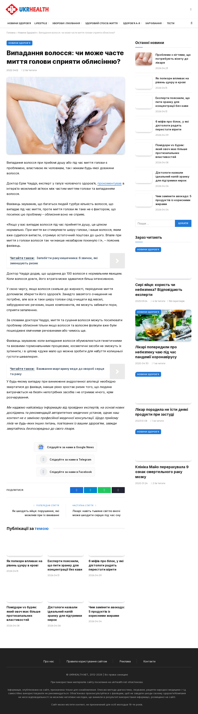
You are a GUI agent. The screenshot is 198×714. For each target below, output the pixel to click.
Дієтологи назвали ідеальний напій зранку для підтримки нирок (65, 613)
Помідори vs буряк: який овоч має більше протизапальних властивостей (23, 613)
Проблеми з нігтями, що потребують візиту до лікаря (173, 58)
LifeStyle (40, 23)
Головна (11, 32)
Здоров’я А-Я (131, 23)
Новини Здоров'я (27, 32)
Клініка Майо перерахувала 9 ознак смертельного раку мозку (162, 472)
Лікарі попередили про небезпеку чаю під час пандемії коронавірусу (156, 352)
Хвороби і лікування (66, 23)
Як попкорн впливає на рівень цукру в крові (24, 563)
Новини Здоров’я (19, 23)
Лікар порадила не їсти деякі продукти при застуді (161, 412)
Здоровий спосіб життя (101, 23)
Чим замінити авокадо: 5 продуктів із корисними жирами (107, 611)
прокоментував (109, 183)
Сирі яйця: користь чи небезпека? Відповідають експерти (158, 290)
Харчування (153, 23)
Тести (170, 23)
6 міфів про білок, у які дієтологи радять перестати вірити (106, 565)
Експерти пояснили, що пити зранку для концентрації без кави (65, 565)
